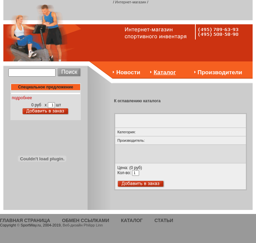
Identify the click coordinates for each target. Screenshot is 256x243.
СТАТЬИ (164, 220)
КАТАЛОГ (132, 220)
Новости (128, 72)
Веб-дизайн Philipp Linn (83, 225)
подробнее (22, 98)
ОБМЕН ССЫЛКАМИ (85, 220)
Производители (219, 72)
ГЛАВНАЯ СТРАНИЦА (25, 220)
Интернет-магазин (130, 2)
